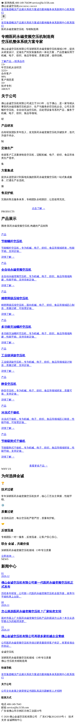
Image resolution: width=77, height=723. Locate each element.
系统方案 (32, 9)
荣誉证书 (26, 690)
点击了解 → (38, 208)
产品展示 (21, 9)
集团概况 (11, 9)
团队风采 (37, 690)
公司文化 (6, 690)
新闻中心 (62, 9)
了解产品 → (8, 61)
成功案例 (42, 9)
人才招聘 (57, 690)
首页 (3, 9)
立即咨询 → (8, 556)
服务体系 (52, 9)
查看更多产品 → (38, 465)
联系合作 (20, 61)
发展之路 (16, 690)
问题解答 (47, 690)
